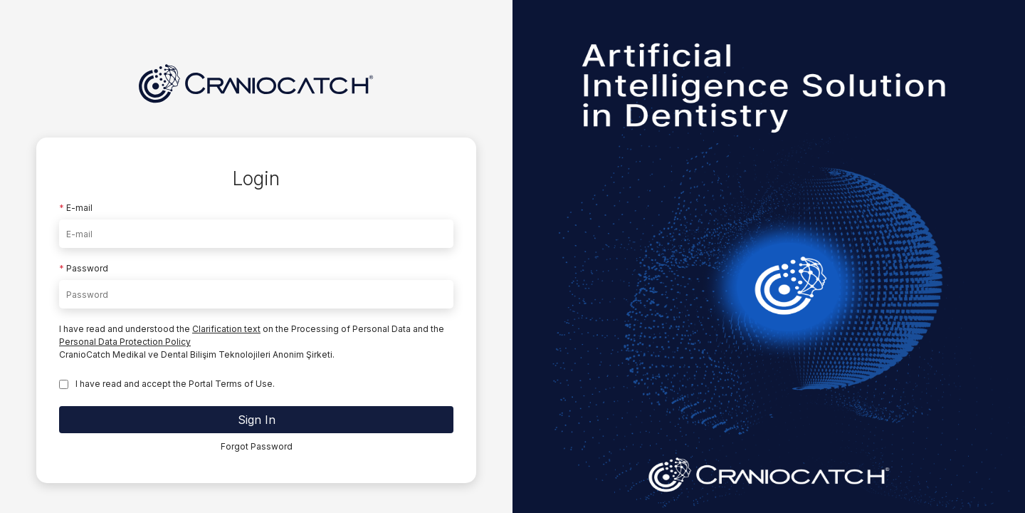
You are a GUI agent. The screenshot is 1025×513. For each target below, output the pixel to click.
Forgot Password (257, 446)
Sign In (256, 420)
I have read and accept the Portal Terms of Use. (175, 383)
